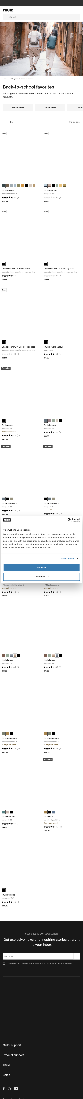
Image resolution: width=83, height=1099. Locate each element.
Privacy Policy (39, 963)
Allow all (41, 567)
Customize (42, 576)
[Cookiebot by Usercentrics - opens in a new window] (67, 520)
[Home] (16, 10)
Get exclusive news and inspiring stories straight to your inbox (42, 942)
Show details (67, 558)
